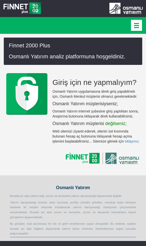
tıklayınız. (132, 141)
